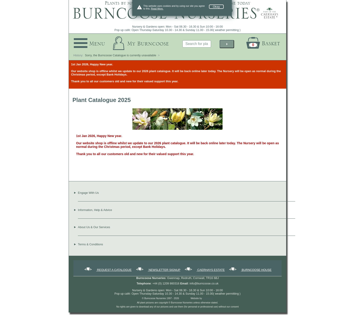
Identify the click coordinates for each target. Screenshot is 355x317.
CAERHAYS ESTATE (204, 270)
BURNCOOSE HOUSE (249, 270)
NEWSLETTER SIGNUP (157, 270)
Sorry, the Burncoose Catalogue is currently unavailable (120, 55)
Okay (216, 6)
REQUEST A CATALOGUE (108, 270)
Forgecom (208, 298)
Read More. (157, 8)
